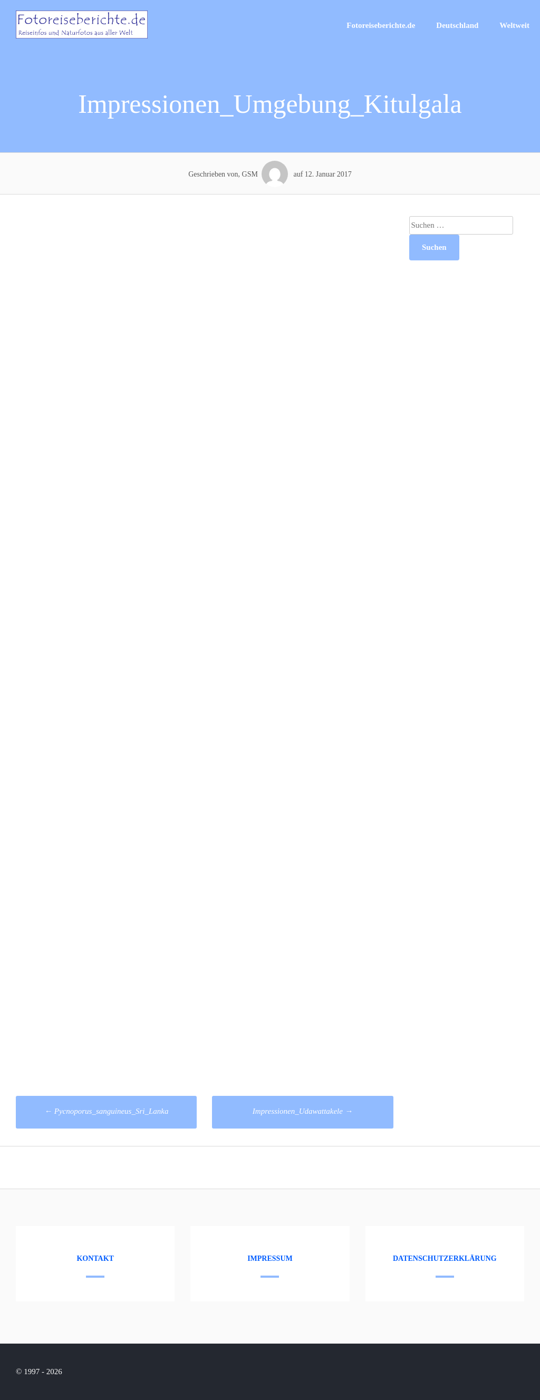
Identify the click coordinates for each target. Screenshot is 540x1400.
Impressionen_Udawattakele (303, 1111)
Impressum (270, 1258)
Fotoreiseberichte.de (380, 25)
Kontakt (95, 1258)
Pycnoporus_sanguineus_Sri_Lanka (106, 1111)
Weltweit (514, 25)
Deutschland (457, 25)
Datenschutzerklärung (445, 1258)
